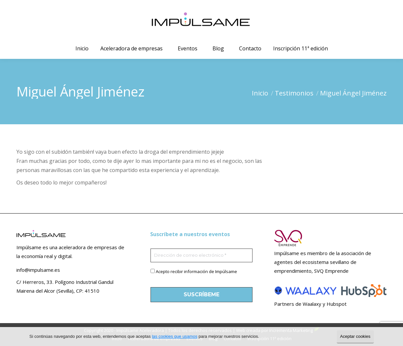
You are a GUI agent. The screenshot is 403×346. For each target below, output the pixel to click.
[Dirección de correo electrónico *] (201, 255)
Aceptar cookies (355, 336)
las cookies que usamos (174, 336)
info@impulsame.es (38, 270)
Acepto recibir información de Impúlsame (196, 271)
